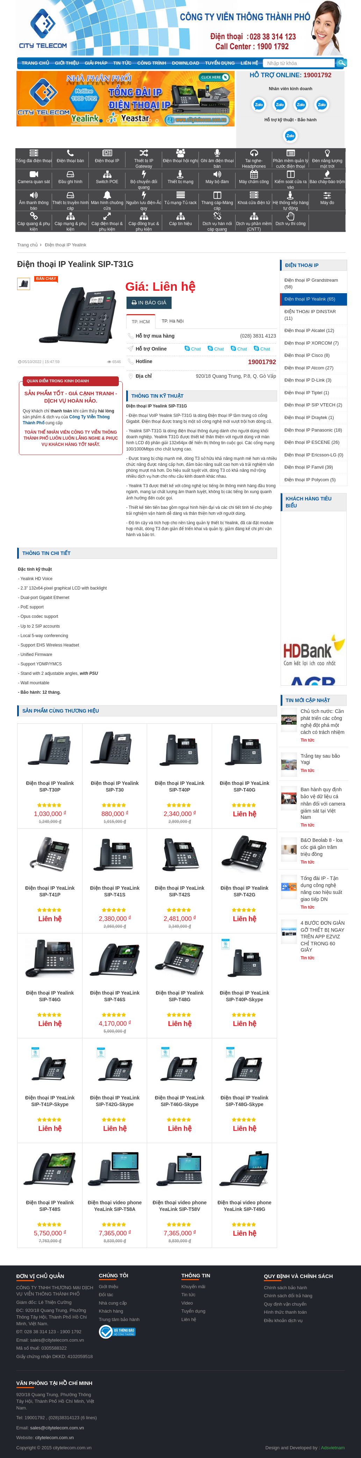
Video (187, 1303)
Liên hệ (249, 63)
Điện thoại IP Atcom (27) (308, 367)
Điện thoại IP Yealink (66, 244)
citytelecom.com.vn (54, 1437)
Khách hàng (111, 1311)
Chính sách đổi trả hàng (288, 1295)
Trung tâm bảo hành (119, 1319)
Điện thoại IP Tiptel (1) (306, 392)
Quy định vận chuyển (285, 1304)
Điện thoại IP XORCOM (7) (311, 343)
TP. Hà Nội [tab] (173, 321)
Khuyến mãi (193, 1286)
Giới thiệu (67, 63)
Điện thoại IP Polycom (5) (310, 479)
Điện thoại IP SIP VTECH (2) (313, 404)
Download (185, 63)
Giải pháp (96, 63)
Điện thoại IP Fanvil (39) (308, 467)
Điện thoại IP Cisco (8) (307, 355)
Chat (193, 348)
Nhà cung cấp (113, 1303)
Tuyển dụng (220, 63)
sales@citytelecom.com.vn (57, 1427)
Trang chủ (35, 63)
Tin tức (122, 63)
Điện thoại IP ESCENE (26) (312, 442)
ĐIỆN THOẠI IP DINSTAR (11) (310, 315)
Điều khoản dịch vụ (283, 1320)
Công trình (151, 63)
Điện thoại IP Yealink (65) (309, 299)
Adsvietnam (333, 1447)
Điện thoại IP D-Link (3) (307, 380)
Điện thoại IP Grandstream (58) (311, 283)
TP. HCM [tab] (141, 321)
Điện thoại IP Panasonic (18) (313, 430)
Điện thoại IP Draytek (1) (309, 417)
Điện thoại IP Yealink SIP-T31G (75, 264)
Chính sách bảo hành (285, 1287)
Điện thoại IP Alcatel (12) (309, 330)
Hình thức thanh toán (285, 1312)
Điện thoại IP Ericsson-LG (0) (313, 454)
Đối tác (106, 1294)
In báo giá (149, 302)
